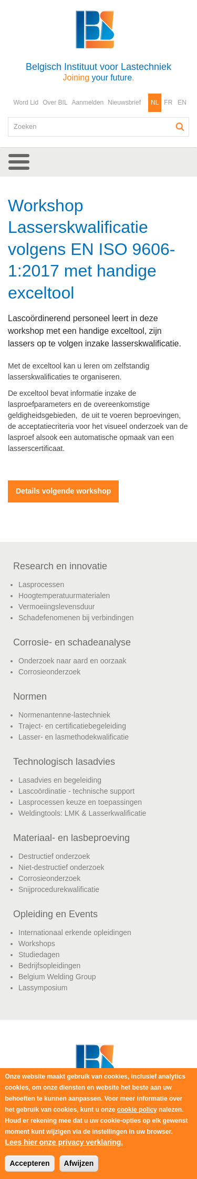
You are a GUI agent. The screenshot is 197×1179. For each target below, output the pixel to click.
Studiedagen (39, 954)
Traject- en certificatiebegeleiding (72, 726)
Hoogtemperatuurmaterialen (64, 595)
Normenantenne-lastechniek (64, 715)
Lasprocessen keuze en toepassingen (80, 802)
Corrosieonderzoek (49, 672)
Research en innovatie (60, 566)
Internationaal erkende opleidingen (74, 932)
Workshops (36, 943)
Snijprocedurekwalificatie (58, 889)
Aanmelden (88, 102)
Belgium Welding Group (57, 976)
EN (182, 102)
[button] (98, 162)
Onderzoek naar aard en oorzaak (72, 661)
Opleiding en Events (55, 914)
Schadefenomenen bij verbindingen (76, 617)
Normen (30, 696)
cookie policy (137, 1109)
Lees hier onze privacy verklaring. (64, 1142)
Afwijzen (79, 1163)
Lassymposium (42, 987)
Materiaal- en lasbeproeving (71, 838)
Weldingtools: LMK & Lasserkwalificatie (82, 813)
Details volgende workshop (63, 491)
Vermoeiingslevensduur (56, 606)
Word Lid (25, 102)
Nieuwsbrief (124, 102)
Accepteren (29, 1163)
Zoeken (180, 126)
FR (168, 102)
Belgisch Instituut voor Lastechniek (98, 71)
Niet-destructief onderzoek (61, 867)
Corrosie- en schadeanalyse (72, 642)
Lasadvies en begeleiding (59, 780)
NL (155, 102)
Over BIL (55, 102)
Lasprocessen (41, 584)
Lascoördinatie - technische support (76, 791)
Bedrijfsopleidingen (49, 965)
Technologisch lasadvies (64, 761)
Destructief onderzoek (54, 856)
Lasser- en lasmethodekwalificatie (73, 737)
